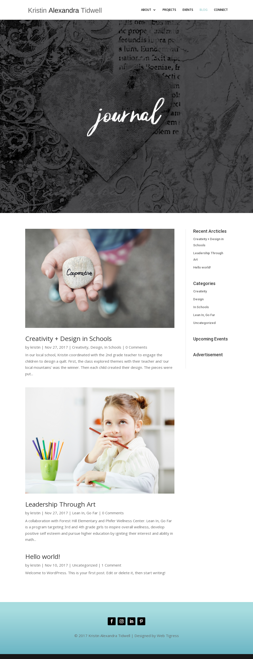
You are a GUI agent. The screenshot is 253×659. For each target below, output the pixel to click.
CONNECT (221, 10)
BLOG (204, 10)
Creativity (80, 347)
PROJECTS (169, 10)
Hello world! (42, 556)
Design (96, 347)
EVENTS (188, 10)
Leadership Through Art (60, 504)
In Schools (112, 347)
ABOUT (146, 10)
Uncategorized (84, 565)
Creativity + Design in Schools (68, 338)
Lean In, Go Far (85, 512)
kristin (35, 347)
